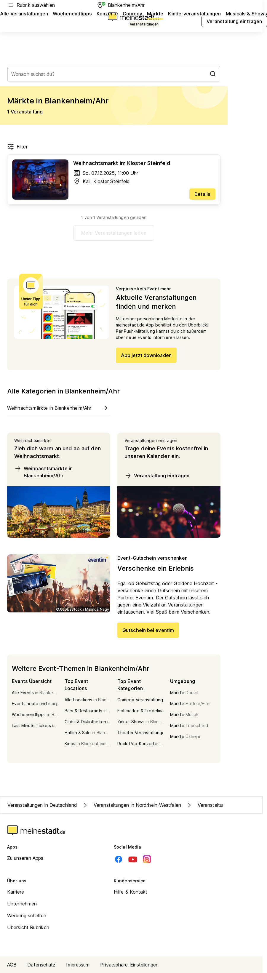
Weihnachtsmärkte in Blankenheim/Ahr (43, 472)
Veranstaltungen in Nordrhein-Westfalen (131, 805)
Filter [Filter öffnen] (17, 146)
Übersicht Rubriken (28, 927)
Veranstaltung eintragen (156, 475)
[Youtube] (133, 859)
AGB (12, 965)
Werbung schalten (27, 915)
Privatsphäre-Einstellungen (129, 965)
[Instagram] (147, 859)
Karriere (15, 892)
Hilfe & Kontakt (131, 892)
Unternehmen (22, 904)
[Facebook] (118, 859)
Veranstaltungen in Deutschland (42, 805)
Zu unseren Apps (25, 858)
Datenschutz (41, 965)
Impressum (77, 965)
